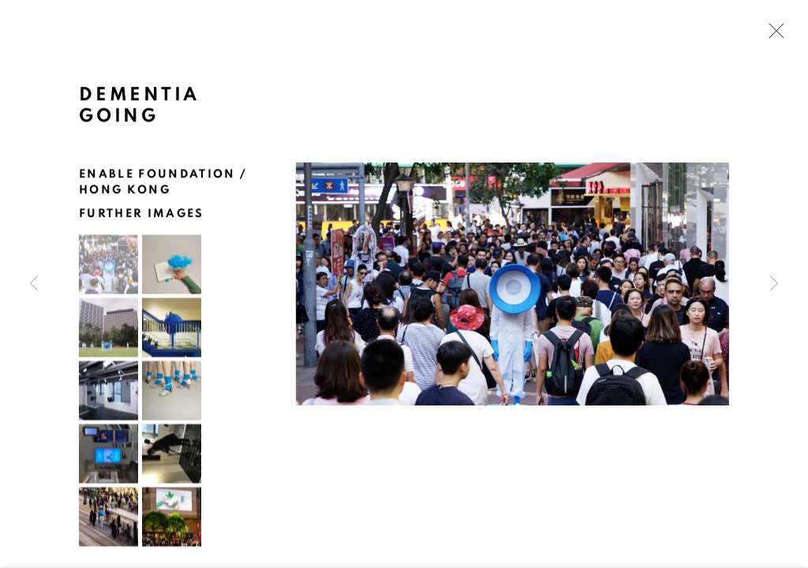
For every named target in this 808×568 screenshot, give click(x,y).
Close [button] (772, 35)
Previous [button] (34, 284)
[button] (108, 265)
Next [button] (774, 284)
